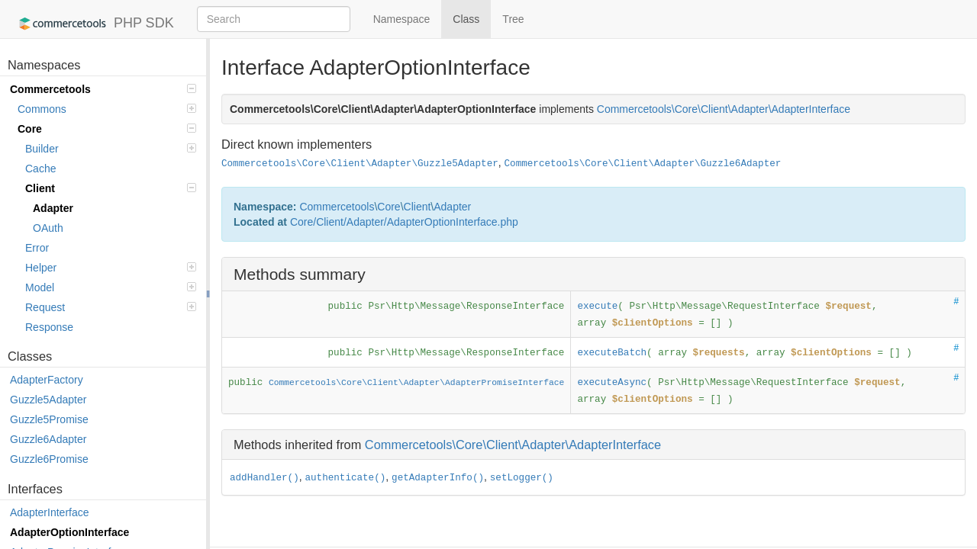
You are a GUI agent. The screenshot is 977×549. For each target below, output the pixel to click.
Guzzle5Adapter (48, 399)
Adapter (53, 208)
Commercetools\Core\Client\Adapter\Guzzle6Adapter (643, 164)
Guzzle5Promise (49, 419)
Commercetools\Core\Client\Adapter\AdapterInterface (513, 444)
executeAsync (611, 382)
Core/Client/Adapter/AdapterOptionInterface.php (404, 222)
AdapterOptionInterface (69, 532)
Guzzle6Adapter (48, 439)
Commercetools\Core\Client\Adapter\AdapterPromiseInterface (417, 382)
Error (37, 248)
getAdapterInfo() (438, 478)
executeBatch (611, 353)
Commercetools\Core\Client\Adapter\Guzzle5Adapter (359, 164)
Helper (110, 268)
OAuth (48, 228)
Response (49, 327)
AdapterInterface (49, 512)
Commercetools (103, 89)
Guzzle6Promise (49, 459)
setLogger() (521, 478)
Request (110, 307)
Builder (110, 149)
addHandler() (264, 478)
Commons (107, 109)
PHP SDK (92, 23)
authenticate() (345, 478)
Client (110, 188)
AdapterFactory (46, 380)
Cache (40, 168)
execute (597, 306)
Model (110, 287)
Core (107, 129)
